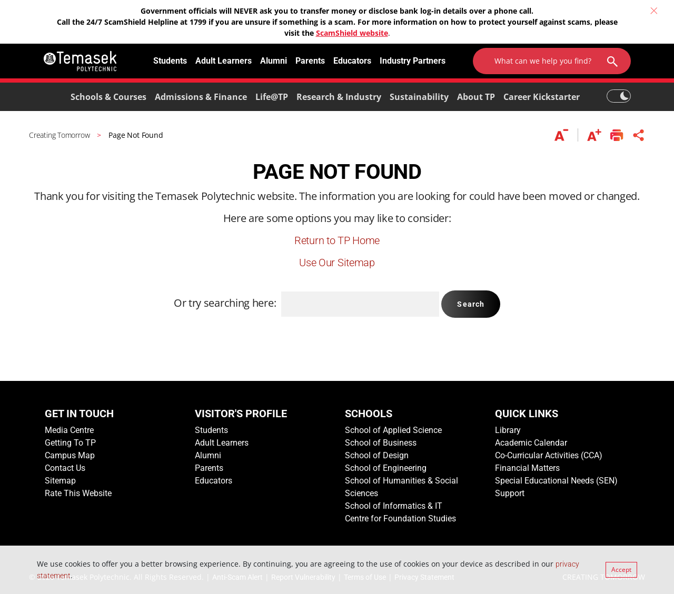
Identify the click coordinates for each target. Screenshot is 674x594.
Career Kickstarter (541, 97)
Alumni (273, 61)
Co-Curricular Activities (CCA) (548, 455)
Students (170, 61)
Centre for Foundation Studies (400, 518)
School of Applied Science (393, 430)
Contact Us (65, 468)
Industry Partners (412, 61)
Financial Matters (527, 468)
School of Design (377, 455)
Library (508, 430)
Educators (352, 61)
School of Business (381, 443)
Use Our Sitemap (337, 262)
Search (470, 304)
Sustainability (419, 97)
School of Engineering (386, 468)
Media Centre (69, 430)
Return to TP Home (337, 240)
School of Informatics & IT (393, 506)
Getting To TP (70, 443)
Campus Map (70, 455)
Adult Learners (223, 61)
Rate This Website (78, 493)
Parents (310, 61)
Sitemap (60, 481)
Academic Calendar (531, 443)
